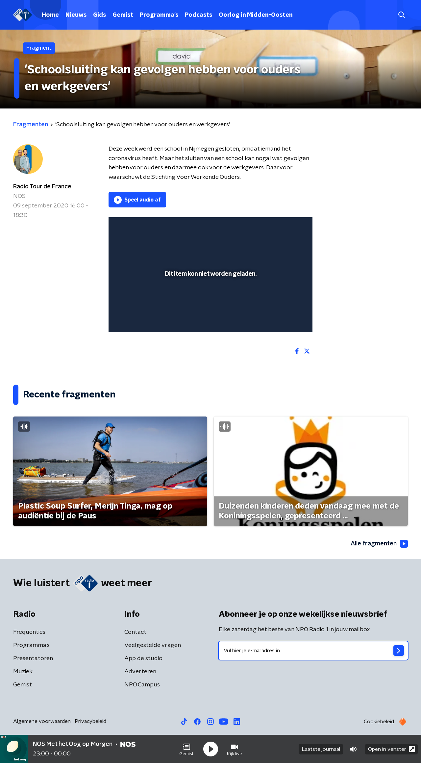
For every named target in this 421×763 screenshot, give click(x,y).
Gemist (122, 15)
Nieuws (76, 15)
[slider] (209, 300)
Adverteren (140, 672)
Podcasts (198, 15)
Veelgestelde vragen (152, 645)
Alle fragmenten (379, 544)
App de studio (143, 658)
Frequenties (29, 632)
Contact (135, 632)
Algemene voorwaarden (42, 721)
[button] (186, 749)
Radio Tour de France (42, 187)
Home (50, 15)
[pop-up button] (283, 317)
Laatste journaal (321, 749)
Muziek (23, 672)
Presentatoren (33, 658)
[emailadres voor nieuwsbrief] (313, 650)
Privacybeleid (90, 721)
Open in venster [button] (391, 749)
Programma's (159, 15)
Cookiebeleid (379, 721)
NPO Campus (142, 685)
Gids (99, 15)
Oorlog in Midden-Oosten (256, 15)
